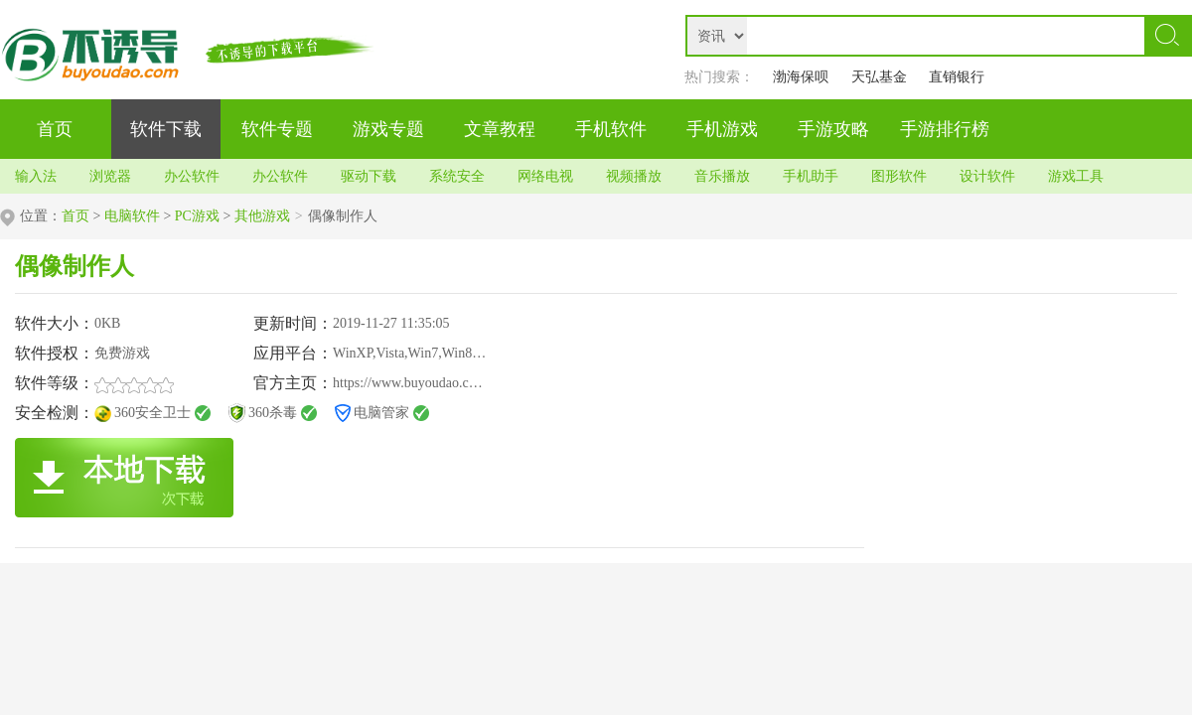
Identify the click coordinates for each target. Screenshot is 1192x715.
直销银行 (956, 77)
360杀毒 (272, 412)
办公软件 (192, 176)
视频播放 (634, 176)
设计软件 (987, 176)
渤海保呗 (800, 77)
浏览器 (110, 176)
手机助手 (810, 176)
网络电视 (545, 176)
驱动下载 (368, 176)
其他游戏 (262, 216)
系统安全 (457, 176)
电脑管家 (381, 412)
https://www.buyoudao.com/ (412, 382)
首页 (75, 216)
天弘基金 (879, 77)
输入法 (36, 176)
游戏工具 (1076, 176)
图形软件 (899, 176)
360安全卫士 (152, 412)
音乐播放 (722, 176)
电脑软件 (132, 216)
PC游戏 (197, 216)
